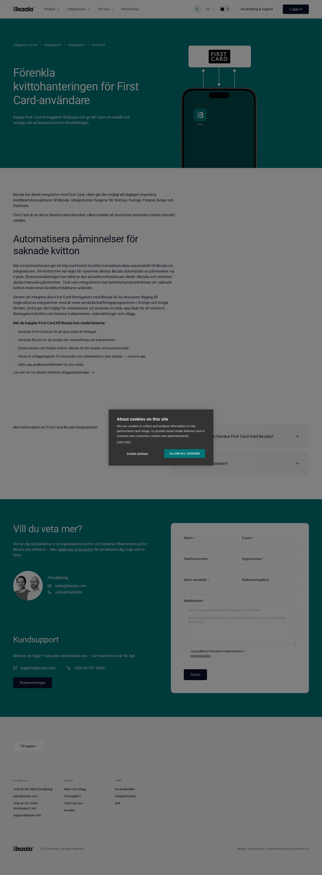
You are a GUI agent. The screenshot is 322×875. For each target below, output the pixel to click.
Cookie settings (137, 453)
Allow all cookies (184, 453)
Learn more (124, 441)
